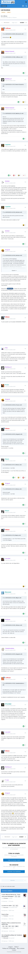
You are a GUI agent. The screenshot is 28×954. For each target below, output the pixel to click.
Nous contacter (20, 948)
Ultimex (17, 464)
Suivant (22, 22)
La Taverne (14, 17)
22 (16, 926)
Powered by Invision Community (14, 951)
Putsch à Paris (5, 914)
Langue (10, 946)
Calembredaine (19, 683)
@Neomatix (10, 288)
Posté (10, 30)
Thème (16, 946)
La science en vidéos (7, 905)
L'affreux (5, 16)
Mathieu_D (18, 113)
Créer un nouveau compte (14, 860)
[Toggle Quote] (3, 34)
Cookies (14, 950)
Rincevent (18, 34)
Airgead (18, 434)
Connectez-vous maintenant (14, 871)
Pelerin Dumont (19, 84)
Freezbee (6, 898)
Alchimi (17, 212)
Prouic (17, 404)
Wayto (16, 535)
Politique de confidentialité (9, 948)
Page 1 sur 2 (15, 22)
